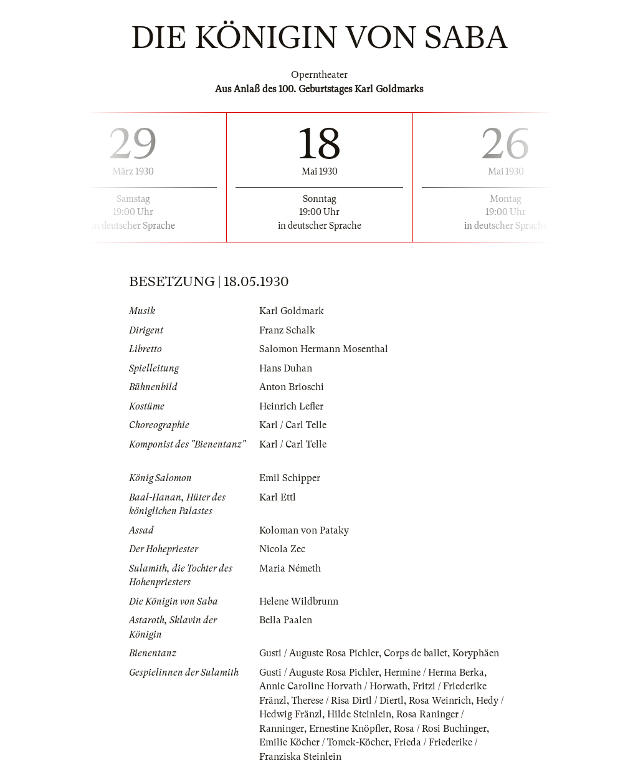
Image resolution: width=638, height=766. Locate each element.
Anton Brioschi (291, 387)
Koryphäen (475, 653)
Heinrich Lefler (291, 406)
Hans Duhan (285, 368)
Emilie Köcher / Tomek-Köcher (324, 742)
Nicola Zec (282, 549)
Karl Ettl (277, 497)
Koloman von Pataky (304, 530)
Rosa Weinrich (440, 700)
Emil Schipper (289, 478)
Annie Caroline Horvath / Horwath (333, 686)
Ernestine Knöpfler (349, 728)
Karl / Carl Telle (292, 425)
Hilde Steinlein (359, 714)
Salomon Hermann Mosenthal (323, 349)
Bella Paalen (285, 620)
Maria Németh (290, 568)
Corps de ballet (415, 653)
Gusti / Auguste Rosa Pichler (319, 653)
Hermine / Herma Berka (434, 672)
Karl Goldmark (291, 311)
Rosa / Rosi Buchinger (440, 728)
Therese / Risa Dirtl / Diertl (348, 700)
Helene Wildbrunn (298, 601)
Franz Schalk (287, 330)
